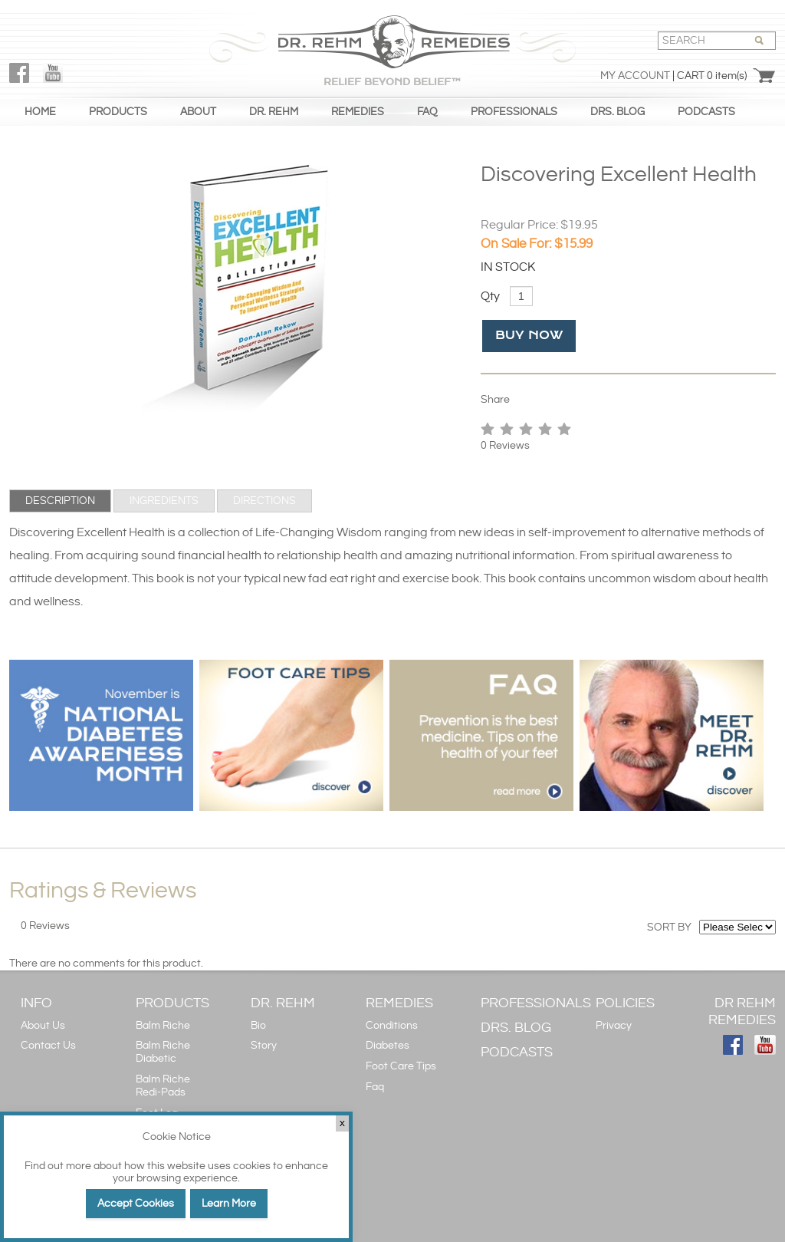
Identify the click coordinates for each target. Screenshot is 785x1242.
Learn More (229, 1203)
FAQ (427, 112)
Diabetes (387, 1045)
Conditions (392, 1025)
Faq (375, 1087)
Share (495, 399)
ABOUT (198, 112)
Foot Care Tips (401, 1066)
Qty (490, 296)
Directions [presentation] (264, 501)
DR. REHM (273, 112)
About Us (43, 1025)
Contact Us (48, 1045)
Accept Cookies (135, 1203)
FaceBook (19, 73)
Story (264, 1045)
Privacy (614, 1025)
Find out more (58, 1166)
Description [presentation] (60, 501)
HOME (40, 112)
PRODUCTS (118, 112)
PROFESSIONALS (514, 112)
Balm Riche (163, 1025)
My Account (635, 76)
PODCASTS (706, 112)
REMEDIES (357, 112)
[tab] (60, 501)
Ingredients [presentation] (164, 501)
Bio (258, 1025)
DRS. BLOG (617, 112)
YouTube (53, 73)
